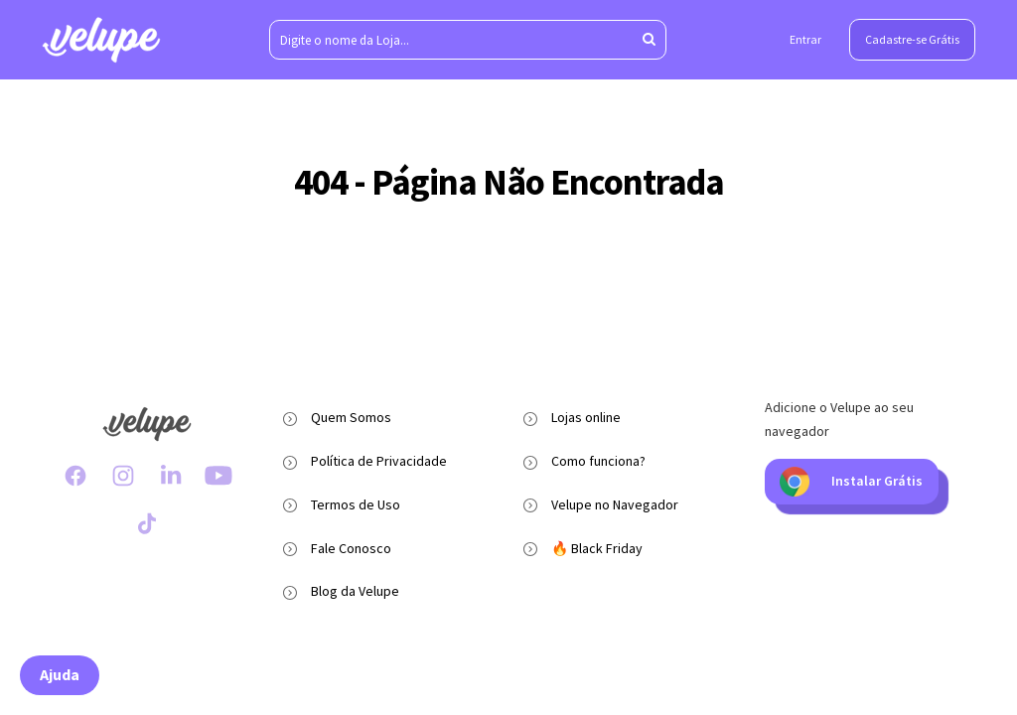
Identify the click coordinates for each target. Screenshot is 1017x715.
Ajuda (59, 674)
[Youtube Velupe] (218, 476)
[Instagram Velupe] (123, 476)
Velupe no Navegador (614, 504)
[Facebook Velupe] (75, 476)
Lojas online (586, 417)
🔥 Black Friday (597, 548)
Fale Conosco (351, 548)
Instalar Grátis (851, 482)
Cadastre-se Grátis (912, 39)
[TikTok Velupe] (147, 523)
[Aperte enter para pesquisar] (649, 40)
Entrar (805, 39)
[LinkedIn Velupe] (171, 476)
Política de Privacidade (379, 461)
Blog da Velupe (355, 591)
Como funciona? (598, 461)
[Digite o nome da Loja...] (467, 40)
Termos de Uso (355, 504)
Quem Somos (351, 417)
